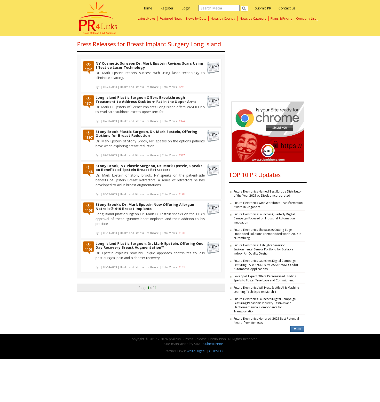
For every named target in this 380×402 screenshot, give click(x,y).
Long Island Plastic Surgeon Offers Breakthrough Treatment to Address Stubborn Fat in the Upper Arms (146, 99)
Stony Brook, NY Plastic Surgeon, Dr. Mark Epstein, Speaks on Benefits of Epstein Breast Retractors (148, 167)
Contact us (286, 8)
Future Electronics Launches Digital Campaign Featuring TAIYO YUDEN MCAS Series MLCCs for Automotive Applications (266, 265)
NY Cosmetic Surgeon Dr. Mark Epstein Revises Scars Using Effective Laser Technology (149, 65)
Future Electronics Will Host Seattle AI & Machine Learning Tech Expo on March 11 (266, 290)
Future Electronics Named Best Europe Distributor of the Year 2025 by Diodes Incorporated (268, 193)
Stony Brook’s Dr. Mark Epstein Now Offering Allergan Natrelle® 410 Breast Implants (144, 206)
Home (147, 8)
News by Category (253, 18)
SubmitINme (213, 343)
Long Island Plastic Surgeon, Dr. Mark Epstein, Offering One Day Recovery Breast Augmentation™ (149, 245)
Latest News (147, 18)
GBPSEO (216, 351)
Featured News (171, 18)
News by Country (223, 18)
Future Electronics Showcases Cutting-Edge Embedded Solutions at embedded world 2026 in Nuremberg (267, 234)
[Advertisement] (268, 66)
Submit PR (263, 8)
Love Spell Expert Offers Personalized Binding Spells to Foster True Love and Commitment (265, 278)
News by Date (196, 18)
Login (186, 8)
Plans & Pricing (281, 18)
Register (166, 8)
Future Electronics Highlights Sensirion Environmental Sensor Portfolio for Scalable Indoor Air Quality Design (263, 249)
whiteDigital (196, 351)
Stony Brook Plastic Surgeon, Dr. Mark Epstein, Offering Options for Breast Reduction (146, 133)
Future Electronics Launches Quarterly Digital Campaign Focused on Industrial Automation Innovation (264, 218)
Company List (306, 18)
